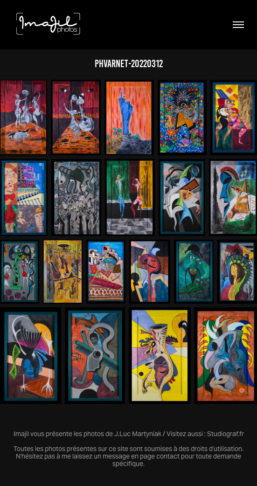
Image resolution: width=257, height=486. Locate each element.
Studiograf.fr (225, 434)
